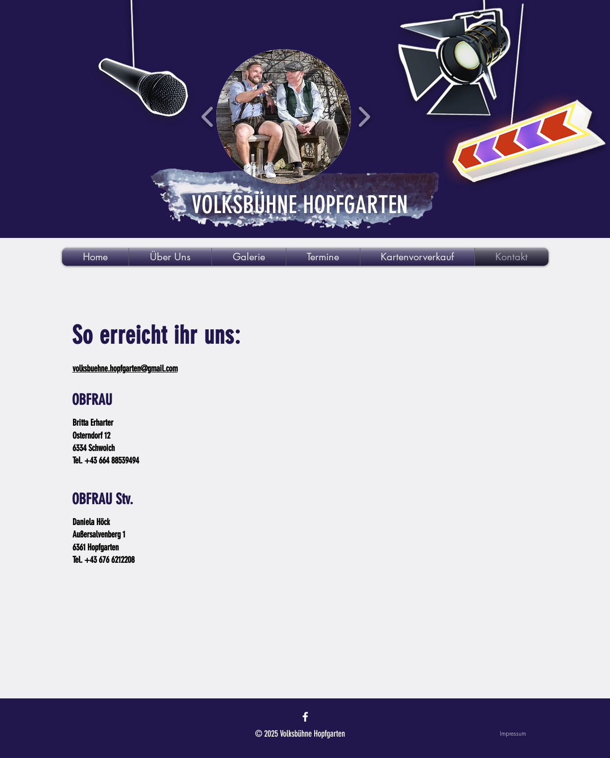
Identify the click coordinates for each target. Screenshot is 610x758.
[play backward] (208, 116)
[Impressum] (491, 734)
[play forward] (364, 116)
